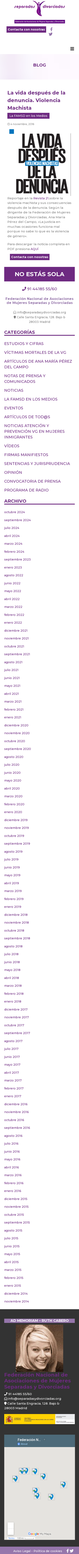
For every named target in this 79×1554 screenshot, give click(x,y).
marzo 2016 (13, 1175)
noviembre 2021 (16, 638)
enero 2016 (12, 1191)
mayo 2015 (12, 1254)
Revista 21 (41, 198)
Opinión (13, 472)
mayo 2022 (12, 591)
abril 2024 (12, 536)
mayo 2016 (12, 1159)
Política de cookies (47, 1551)
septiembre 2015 (17, 1222)
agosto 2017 (13, 1041)
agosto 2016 (13, 1136)
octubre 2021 (14, 646)
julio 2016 (11, 1143)
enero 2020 (13, 812)
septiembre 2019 (17, 844)
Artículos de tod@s (27, 417)
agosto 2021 (13, 662)
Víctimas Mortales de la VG (35, 352)
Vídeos (11, 446)
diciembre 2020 (16, 725)
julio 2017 (11, 1049)
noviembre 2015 (16, 1207)
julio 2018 (11, 954)
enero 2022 (13, 623)
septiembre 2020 (17, 749)
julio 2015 (11, 1238)
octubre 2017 (14, 1025)
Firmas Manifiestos (26, 455)
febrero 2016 (14, 1183)
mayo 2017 (12, 1065)
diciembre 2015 (15, 1199)
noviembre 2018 (16, 922)
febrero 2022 (14, 615)
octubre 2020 (14, 741)
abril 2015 (11, 1262)
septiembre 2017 (17, 1033)
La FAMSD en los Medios (28, 116)
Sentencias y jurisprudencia (37, 463)
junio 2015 (12, 1246)
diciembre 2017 (16, 1009)
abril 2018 (11, 978)
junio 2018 (12, 962)
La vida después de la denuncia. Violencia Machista (36, 100)
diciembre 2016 (16, 1104)
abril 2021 (11, 694)
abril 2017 (11, 1073)
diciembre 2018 (16, 915)
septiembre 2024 (17, 520)
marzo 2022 (13, 607)
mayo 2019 (12, 875)
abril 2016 (11, 1167)
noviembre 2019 (16, 828)
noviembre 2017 (16, 1017)
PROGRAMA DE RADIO (26, 490)
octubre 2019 (14, 836)
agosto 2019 (13, 852)
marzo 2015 (12, 1270)
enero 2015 (12, 1286)
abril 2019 (11, 883)
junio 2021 (12, 678)
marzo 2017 (13, 1080)
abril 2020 (12, 788)
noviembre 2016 (16, 1112)
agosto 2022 (13, 575)
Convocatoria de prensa (32, 481)
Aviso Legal (22, 1551)
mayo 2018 (12, 970)
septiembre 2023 (17, 559)
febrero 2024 (14, 552)
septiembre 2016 (17, 1128)
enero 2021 (12, 717)
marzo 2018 (13, 986)
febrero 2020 (14, 804)
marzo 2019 (13, 891)
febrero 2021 (14, 709)
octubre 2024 (14, 512)
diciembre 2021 (16, 631)
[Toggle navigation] (72, 50)
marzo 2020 (13, 796)
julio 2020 (11, 765)
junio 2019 (12, 867)
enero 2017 (12, 1096)
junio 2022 (12, 583)
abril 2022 (12, 599)
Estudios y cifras (24, 343)
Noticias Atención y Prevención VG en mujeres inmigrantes (34, 431)
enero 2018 (12, 1001)
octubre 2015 (14, 1215)
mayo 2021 (12, 686)
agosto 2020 (13, 757)
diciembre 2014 (16, 1294)
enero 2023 (13, 567)
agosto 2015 (13, 1230)
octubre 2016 (14, 1120)
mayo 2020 (12, 780)
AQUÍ (35, 249)
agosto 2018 (13, 946)
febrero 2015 (13, 1278)
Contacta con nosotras (26, 29)
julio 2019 (11, 859)
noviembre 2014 (16, 1301)
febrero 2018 (14, 994)
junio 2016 (12, 1151)
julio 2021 (11, 670)
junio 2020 (12, 773)
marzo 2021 (13, 701)
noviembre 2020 (17, 733)
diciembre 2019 (16, 820)
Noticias (13, 390)
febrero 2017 (14, 1088)
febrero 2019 (14, 899)
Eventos (13, 408)
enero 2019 (12, 907)
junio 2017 (12, 1057)
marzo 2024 (13, 544)
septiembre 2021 (17, 654)
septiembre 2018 (17, 938)
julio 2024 (11, 528)
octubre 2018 (14, 930)
